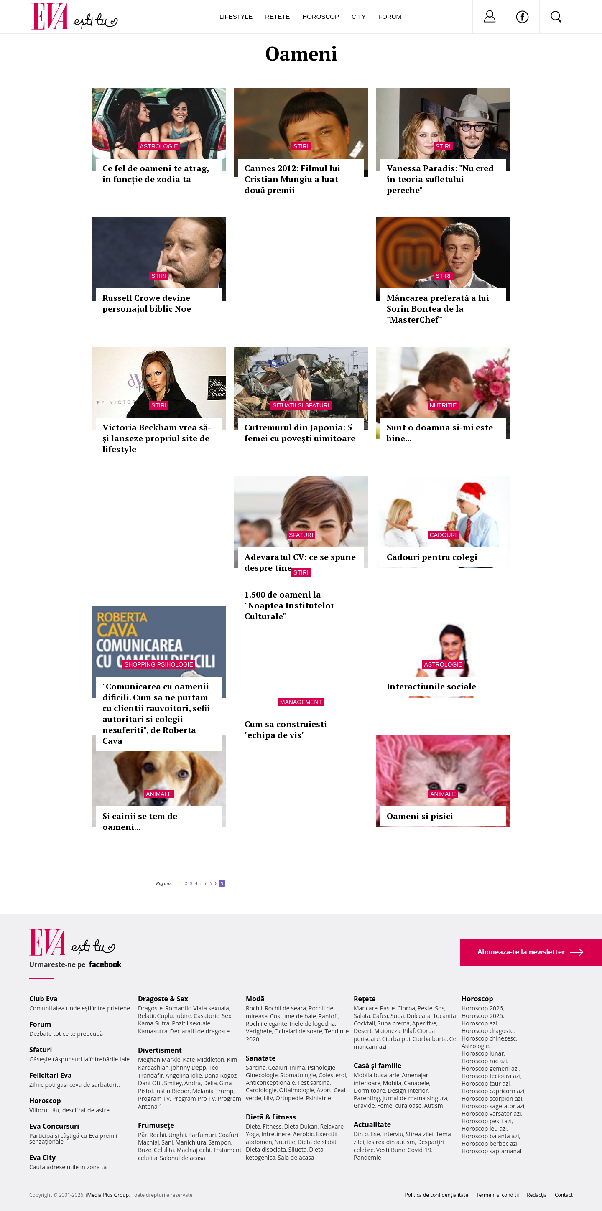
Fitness (272, 1126)
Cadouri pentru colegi (432, 556)
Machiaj (148, 1142)
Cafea (380, 1016)
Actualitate (372, 1124)
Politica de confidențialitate (436, 1194)
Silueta (297, 1149)
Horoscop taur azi (486, 1083)
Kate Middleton (203, 1059)
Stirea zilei (419, 1134)
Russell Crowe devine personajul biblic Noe (146, 303)
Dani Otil (150, 1083)
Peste (425, 1008)
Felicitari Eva (50, 1075)
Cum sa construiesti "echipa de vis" (286, 729)
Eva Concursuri (54, 1126)
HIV (268, 1098)
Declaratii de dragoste (200, 1031)
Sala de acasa (296, 1157)
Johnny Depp (188, 1067)
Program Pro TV (193, 1098)
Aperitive (424, 1023)
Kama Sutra (153, 1023)
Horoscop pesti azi (487, 1121)
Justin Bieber (172, 1091)
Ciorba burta (430, 1039)
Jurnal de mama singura (415, 1098)
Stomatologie (298, 1075)
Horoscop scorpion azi (492, 1098)
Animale (158, 794)
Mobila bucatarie (377, 1075)
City (359, 16)
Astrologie (159, 146)
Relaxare (332, 1126)
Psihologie (322, 1067)
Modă (255, 998)
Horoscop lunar (483, 1053)
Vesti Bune (390, 1150)
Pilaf (409, 1031)
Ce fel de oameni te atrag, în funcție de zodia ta (155, 174)
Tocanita (444, 1016)
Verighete (259, 1031)
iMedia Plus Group (107, 1194)
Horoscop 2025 (482, 1016)
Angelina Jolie (184, 1075)
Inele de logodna (312, 1024)
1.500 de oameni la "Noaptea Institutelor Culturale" (289, 605)
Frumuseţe (156, 1125)
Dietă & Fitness (271, 1117)
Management (301, 702)
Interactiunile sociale (431, 686)
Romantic (178, 1008)
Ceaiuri (278, 1067)
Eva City (42, 1157)
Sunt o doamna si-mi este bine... (440, 433)
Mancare (366, 1008)
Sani (167, 1142)
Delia (210, 1083)
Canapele (416, 1083)
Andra (192, 1083)
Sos (439, 1008)
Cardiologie (261, 1090)
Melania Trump (212, 1091)
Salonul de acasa (182, 1158)
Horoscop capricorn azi (493, 1091)
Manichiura (191, 1142)
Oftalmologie (296, 1090)
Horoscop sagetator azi (493, 1106)
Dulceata (418, 1016)
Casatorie (206, 1016)
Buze (144, 1150)
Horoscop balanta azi (490, 1136)
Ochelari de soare (298, 1031)
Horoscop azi (479, 1023)
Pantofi (328, 1016)
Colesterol (332, 1075)
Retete (277, 16)
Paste (387, 1008)
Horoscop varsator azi (491, 1113)
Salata (362, 1016)
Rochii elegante (266, 1024)
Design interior (408, 1090)
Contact (564, 1194)
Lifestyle (236, 16)
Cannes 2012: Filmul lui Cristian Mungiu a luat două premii (292, 179)
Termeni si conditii (497, 1194)
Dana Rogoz (220, 1075)
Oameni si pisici (420, 816)
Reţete (365, 998)
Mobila (392, 1083)
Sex (227, 1016)
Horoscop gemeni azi (490, 1068)
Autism (433, 1105)
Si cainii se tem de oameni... (139, 821)
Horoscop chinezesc (489, 1038)
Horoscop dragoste (488, 1031)
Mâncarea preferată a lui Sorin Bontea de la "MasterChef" (438, 308)
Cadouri (443, 535)
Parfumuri (202, 1135)
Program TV (154, 1098)
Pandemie (367, 1157)
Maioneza (387, 1031)
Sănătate (261, 1058)
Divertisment (160, 1050)
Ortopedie (289, 1098)
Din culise (367, 1134)
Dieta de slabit (317, 1142)
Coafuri (228, 1135)
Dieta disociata (266, 1149)
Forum (389, 16)
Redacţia (537, 1194)
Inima (297, 1067)
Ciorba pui (396, 1039)
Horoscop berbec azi (490, 1143)
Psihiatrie (318, 1098)
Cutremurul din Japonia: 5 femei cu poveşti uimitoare (300, 433)
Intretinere (276, 1134)
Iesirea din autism (391, 1142)
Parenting (367, 1098)
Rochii (158, 1135)
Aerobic (303, 1134)
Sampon (220, 1142)
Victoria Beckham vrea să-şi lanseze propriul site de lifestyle (156, 438)
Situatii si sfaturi (301, 405)
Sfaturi (301, 535)
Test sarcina (313, 1082)
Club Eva (43, 998)
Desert (363, 1031)
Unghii (177, 1135)
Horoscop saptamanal (491, 1151)
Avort (323, 1090)
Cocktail (364, 1023)
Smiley (173, 1083)
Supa (397, 1016)
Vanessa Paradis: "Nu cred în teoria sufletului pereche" (440, 179)
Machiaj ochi (193, 1150)
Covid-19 (419, 1150)
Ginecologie (262, 1075)
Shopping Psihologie (159, 664)
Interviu (393, 1134)
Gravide (364, 1105)
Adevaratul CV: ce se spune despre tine (300, 562)
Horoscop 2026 (482, 1008)
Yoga (252, 1134)
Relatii (146, 1016)
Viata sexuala (211, 1008)
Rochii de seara (285, 1008)
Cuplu (165, 1016)
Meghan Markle (159, 1059)
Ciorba (406, 1008)
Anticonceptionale (270, 1082)
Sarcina (256, 1067)
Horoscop (320, 16)
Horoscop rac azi (484, 1061)
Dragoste (150, 1008)
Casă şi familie (377, 1065)
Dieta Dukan (300, 1126)
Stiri (301, 146)
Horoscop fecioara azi (491, 1076)
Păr (142, 1135)
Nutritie (443, 405)
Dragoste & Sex (163, 998)
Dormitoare (369, 1090)
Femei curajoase (399, 1105)
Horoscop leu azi (484, 1128)
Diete (253, 1126)
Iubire (183, 1016)
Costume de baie (293, 1016)
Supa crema (394, 1023)
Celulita (164, 1150)
